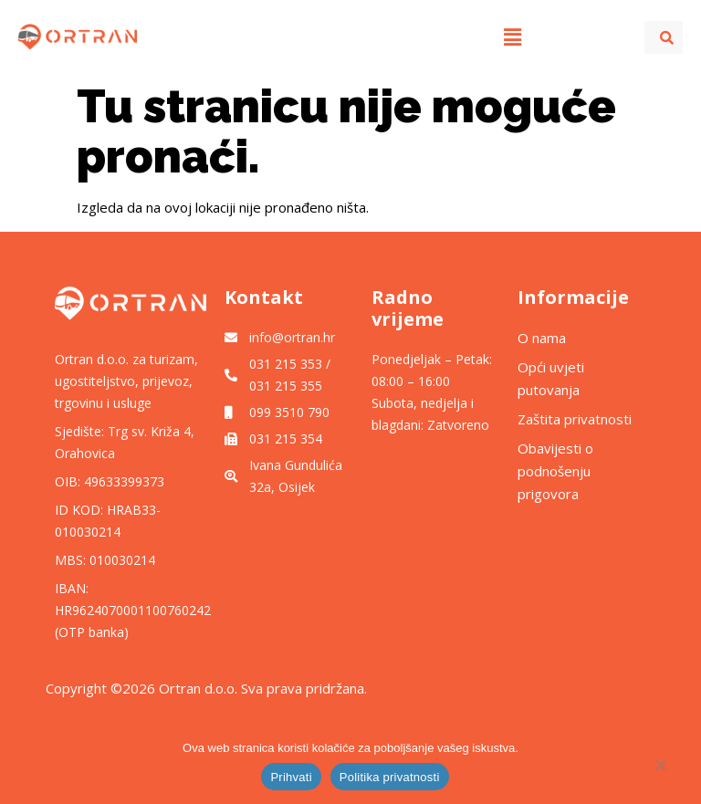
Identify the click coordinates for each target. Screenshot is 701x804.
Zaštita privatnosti (576, 419)
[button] (512, 36)
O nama (542, 338)
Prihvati (290, 777)
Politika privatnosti (390, 777)
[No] (660, 769)
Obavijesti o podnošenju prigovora (555, 471)
